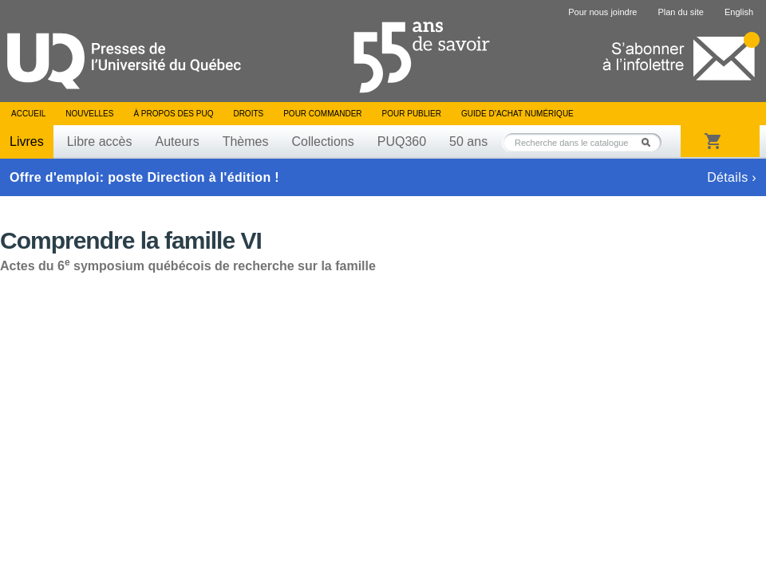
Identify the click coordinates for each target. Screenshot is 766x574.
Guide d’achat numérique (517, 113)
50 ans (468, 141)
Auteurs (177, 141)
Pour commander (322, 113)
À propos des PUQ (173, 113)
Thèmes (246, 141)
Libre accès (99, 141)
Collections (322, 141)
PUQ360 (401, 141)
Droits (248, 113)
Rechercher (650, 142)
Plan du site (680, 12)
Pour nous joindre (602, 12)
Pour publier (411, 113)
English (739, 12)
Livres (27, 141)
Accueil (28, 113)
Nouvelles (89, 113)
